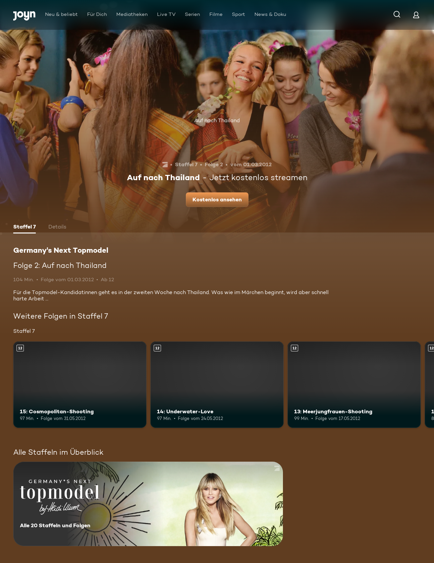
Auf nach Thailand (217, 120)
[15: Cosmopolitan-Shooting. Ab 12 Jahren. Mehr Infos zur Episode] (79, 384)
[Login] (416, 15)
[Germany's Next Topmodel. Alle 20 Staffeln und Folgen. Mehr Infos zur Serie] (148, 504)
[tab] (24, 227)
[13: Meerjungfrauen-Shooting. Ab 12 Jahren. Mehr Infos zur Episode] (354, 384)
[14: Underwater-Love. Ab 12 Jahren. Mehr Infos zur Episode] (217, 384)
